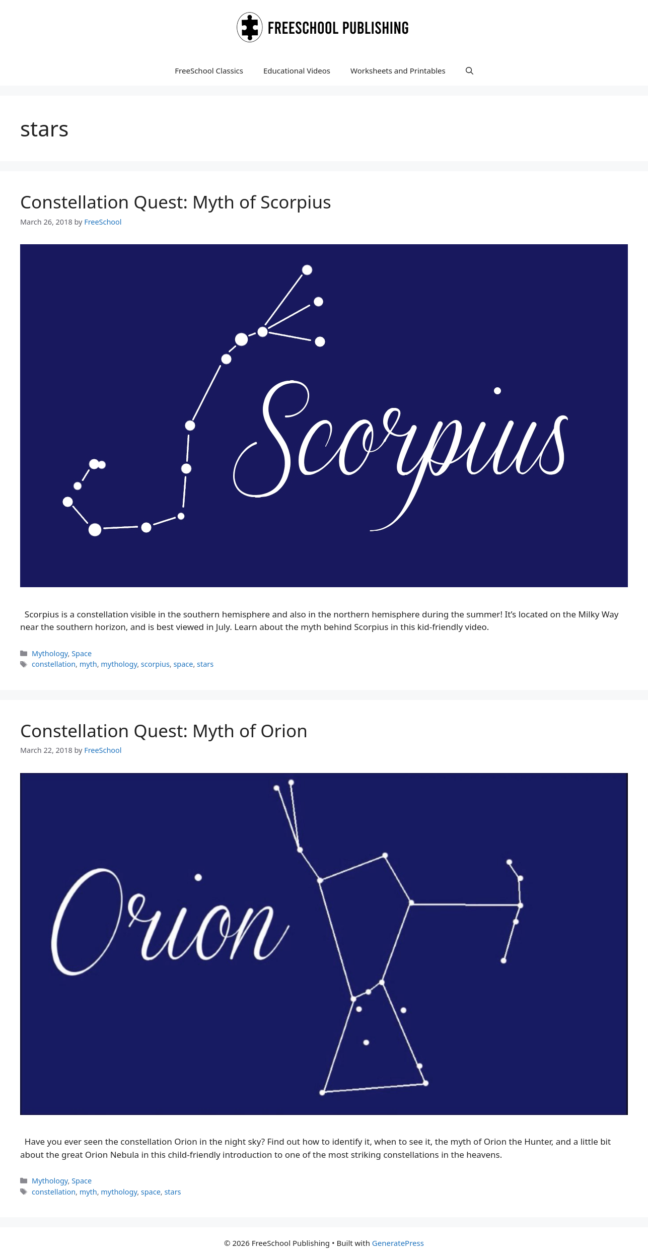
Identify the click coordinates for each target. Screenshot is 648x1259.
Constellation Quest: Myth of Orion (164, 730)
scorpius (155, 664)
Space (81, 653)
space (183, 664)
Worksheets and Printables (398, 70)
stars (205, 664)
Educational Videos (296, 70)
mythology (119, 664)
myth (88, 664)
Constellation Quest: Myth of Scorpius (175, 202)
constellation (54, 664)
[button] (469, 70)
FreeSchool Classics (209, 70)
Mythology (49, 653)
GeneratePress (398, 1243)
